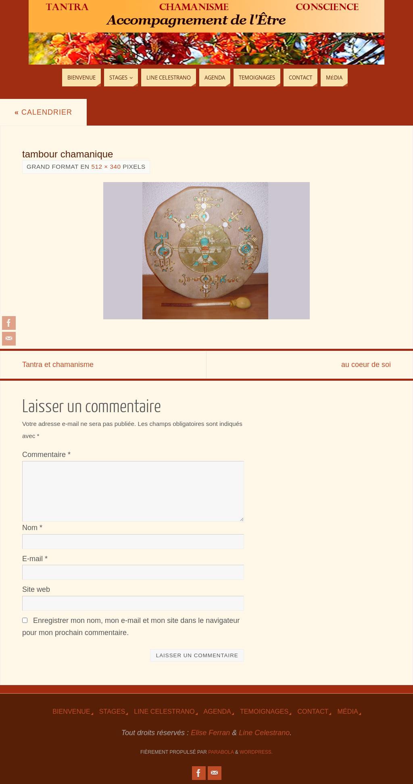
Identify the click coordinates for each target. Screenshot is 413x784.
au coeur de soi (366, 365)
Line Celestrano (164, 711)
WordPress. (256, 752)
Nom (32, 528)
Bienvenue (71, 711)
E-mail (35, 559)
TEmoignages (264, 711)
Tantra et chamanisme (58, 365)
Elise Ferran (210, 733)
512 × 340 (106, 166)
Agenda (217, 711)
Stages (112, 711)
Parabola (221, 752)
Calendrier (43, 112)
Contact (312, 711)
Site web (36, 589)
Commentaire (46, 455)
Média (347, 711)
